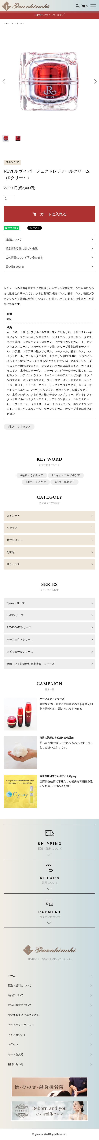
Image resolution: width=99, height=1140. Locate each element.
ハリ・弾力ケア (65, 481)
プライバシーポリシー (21, 1024)
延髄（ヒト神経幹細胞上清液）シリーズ (30, 663)
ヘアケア (12, 527)
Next (94, 81)
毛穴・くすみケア (20, 426)
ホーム (6, 23)
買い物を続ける (15, 266)
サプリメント (15, 540)
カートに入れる (50, 214)
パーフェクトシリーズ (20, 639)
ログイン (13, 1044)
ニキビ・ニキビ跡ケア (66, 475)
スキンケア (19, 23)
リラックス (13, 564)
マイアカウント (17, 1034)
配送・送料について (19, 985)
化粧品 (11, 552)
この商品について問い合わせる (24, 257)
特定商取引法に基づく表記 (22, 248)
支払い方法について (19, 1005)
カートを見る (16, 1054)
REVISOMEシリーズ (19, 627)
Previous (4, 81)
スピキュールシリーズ (20, 651)
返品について (14, 239)
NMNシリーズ (15, 615)
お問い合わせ (16, 1064)
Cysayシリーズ (16, 603)
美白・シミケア (36, 481)
